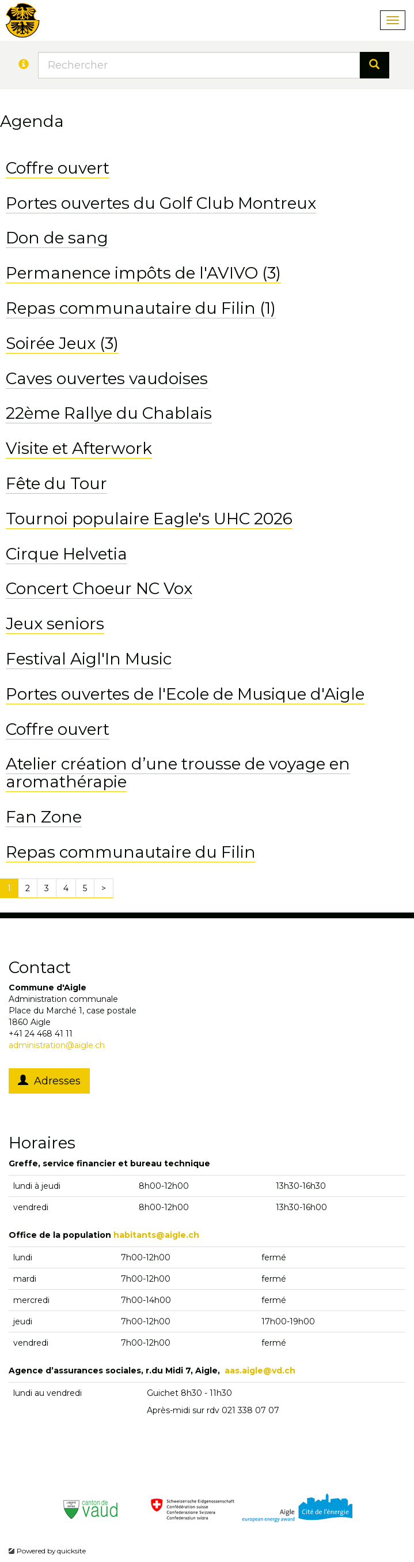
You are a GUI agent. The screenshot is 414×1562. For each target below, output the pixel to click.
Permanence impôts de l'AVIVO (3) (143, 273)
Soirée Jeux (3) (62, 343)
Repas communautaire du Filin (131, 852)
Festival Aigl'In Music (89, 659)
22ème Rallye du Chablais (109, 413)
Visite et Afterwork (79, 448)
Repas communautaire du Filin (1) (141, 308)
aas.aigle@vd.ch (260, 1370)
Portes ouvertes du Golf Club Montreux (161, 203)
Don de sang (57, 237)
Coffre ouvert (57, 168)
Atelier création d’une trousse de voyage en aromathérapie (178, 772)
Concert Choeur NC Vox (99, 588)
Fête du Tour (56, 483)
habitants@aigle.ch (156, 1235)
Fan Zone (44, 817)
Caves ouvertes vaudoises (107, 378)
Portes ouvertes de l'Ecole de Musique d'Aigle (185, 694)
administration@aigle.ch (57, 1045)
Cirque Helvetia (66, 554)
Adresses (49, 1081)
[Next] (103, 888)
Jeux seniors (55, 623)
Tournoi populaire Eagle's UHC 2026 (149, 518)
